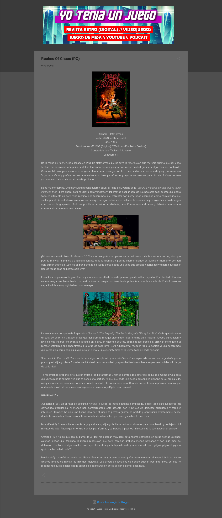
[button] (179, 59)
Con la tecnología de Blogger (111, 502)
